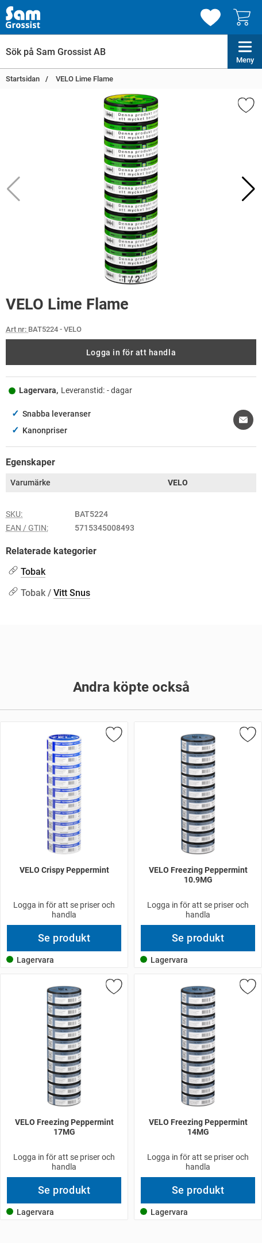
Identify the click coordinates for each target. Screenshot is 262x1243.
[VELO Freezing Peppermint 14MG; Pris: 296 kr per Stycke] (197, 1075)
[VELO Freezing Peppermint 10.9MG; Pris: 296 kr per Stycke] (197, 823)
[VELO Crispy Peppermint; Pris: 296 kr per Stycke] (64, 823)
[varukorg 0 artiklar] (245, 17)
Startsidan (23, 78)
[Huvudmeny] (245, 51)
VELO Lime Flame (83, 78)
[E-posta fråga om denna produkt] (243, 420)
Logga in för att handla (131, 352)
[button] (248, 189)
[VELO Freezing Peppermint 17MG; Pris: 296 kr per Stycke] (64, 1075)
